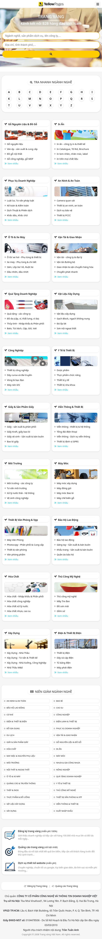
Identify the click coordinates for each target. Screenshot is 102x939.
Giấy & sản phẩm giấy (21, 407)
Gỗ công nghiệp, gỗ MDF (20, 158)
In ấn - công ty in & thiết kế (71, 143)
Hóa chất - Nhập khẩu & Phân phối (25, 596)
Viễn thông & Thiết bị (70, 407)
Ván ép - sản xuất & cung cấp (22, 148)
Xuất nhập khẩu (64, 811)
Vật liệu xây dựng (69, 294)
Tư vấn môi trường (17, 488)
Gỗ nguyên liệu (15, 143)
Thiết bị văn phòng (17, 549)
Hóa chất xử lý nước (17, 606)
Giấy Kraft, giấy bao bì (18, 431)
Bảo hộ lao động (68, 520)
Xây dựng (14, 633)
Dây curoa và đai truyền (19, 375)
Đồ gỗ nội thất (14, 153)
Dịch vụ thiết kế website (37, 863)
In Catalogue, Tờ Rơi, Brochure (73, 148)
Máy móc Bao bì (65, 493)
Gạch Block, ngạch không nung (73, 318)
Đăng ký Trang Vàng (37, 886)
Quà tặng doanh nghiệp (22, 294)
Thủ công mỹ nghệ (69, 576)
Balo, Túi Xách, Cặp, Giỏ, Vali (22, 328)
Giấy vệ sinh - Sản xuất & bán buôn (25, 436)
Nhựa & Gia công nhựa (68, 762)
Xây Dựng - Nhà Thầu (18, 652)
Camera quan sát (66, 200)
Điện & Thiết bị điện (69, 633)
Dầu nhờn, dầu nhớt (17, 271)
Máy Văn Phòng (15, 539)
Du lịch (10, 735)
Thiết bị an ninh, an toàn (70, 205)
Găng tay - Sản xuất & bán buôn (73, 544)
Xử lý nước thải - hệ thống (20, 493)
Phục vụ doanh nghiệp (21, 180)
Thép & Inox (12, 790)
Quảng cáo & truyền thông (20, 783)
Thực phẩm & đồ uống (18, 797)
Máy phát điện (64, 667)
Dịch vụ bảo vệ (64, 210)
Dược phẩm (63, 370)
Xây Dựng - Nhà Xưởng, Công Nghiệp (26, 662)
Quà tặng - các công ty (19, 313)
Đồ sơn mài (63, 606)
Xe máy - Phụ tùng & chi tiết (21, 261)
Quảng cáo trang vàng (37, 847)
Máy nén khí (13, 384)
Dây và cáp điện (65, 657)
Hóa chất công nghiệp (18, 601)
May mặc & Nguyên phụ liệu (20, 756)
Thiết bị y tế (63, 379)
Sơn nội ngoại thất (66, 328)
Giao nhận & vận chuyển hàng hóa (75, 266)
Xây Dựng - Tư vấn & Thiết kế (22, 657)
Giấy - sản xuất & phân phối (21, 426)
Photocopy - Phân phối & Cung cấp (25, 544)
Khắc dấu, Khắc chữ (17, 215)
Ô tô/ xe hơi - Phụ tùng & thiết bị (24, 257)
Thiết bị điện (63, 652)
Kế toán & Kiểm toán (18, 205)
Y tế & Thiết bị (66, 350)
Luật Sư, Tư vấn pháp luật (20, 200)
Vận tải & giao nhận (70, 237)
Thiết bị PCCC (64, 215)
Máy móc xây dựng (67, 483)
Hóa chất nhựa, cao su (19, 611)
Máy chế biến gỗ (65, 497)
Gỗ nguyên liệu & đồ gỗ (22, 124)
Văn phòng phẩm (16, 554)
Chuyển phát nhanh (67, 271)
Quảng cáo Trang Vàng (66, 886)
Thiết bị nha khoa (66, 384)
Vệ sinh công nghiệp (18, 497)
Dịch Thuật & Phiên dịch (19, 210)
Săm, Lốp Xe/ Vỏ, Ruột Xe (20, 266)
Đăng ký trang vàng (37, 831)
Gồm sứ (61, 611)
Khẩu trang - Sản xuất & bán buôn (75, 549)
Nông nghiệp (63, 769)
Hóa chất (13, 576)
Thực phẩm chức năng (69, 375)
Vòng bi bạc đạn (15, 379)
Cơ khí (9, 714)
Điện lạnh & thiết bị (66, 721)
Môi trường (15, 463)
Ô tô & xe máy (16, 237)
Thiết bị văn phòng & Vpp (23, 520)
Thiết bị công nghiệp (18, 370)
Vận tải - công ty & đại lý (69, 257)
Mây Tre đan (63, 601)
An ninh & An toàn (69, 180)
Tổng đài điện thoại (67, 431)
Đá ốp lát (61, 323)
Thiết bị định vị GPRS (68, 441)
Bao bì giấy (13, 441)
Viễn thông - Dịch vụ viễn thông (73, 436)
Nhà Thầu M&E (15, 667)
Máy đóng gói (64, 488)
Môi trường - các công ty (20, 483)
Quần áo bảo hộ (65, 554)
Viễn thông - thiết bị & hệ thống (73, 426)
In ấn (61, 124)
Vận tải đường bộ (66, 261)
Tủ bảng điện (64, 662)
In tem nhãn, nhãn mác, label (72, 153)
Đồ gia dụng (13, 728)
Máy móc (63, 463)
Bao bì (59, 701)
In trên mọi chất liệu (67, 158)
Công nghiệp (15, 350)
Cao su (59, 707)
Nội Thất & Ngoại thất (17, 769)
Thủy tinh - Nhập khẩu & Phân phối (25, 323)
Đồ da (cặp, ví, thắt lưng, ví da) (23, 318)
